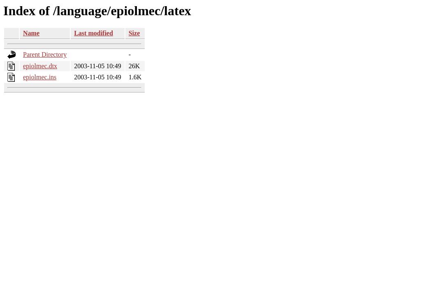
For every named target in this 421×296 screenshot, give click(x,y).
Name (31, 33)
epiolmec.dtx (40, 65)
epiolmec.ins (39, 77)
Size (134, 33)
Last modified (93, 33)
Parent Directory (45, 54)
